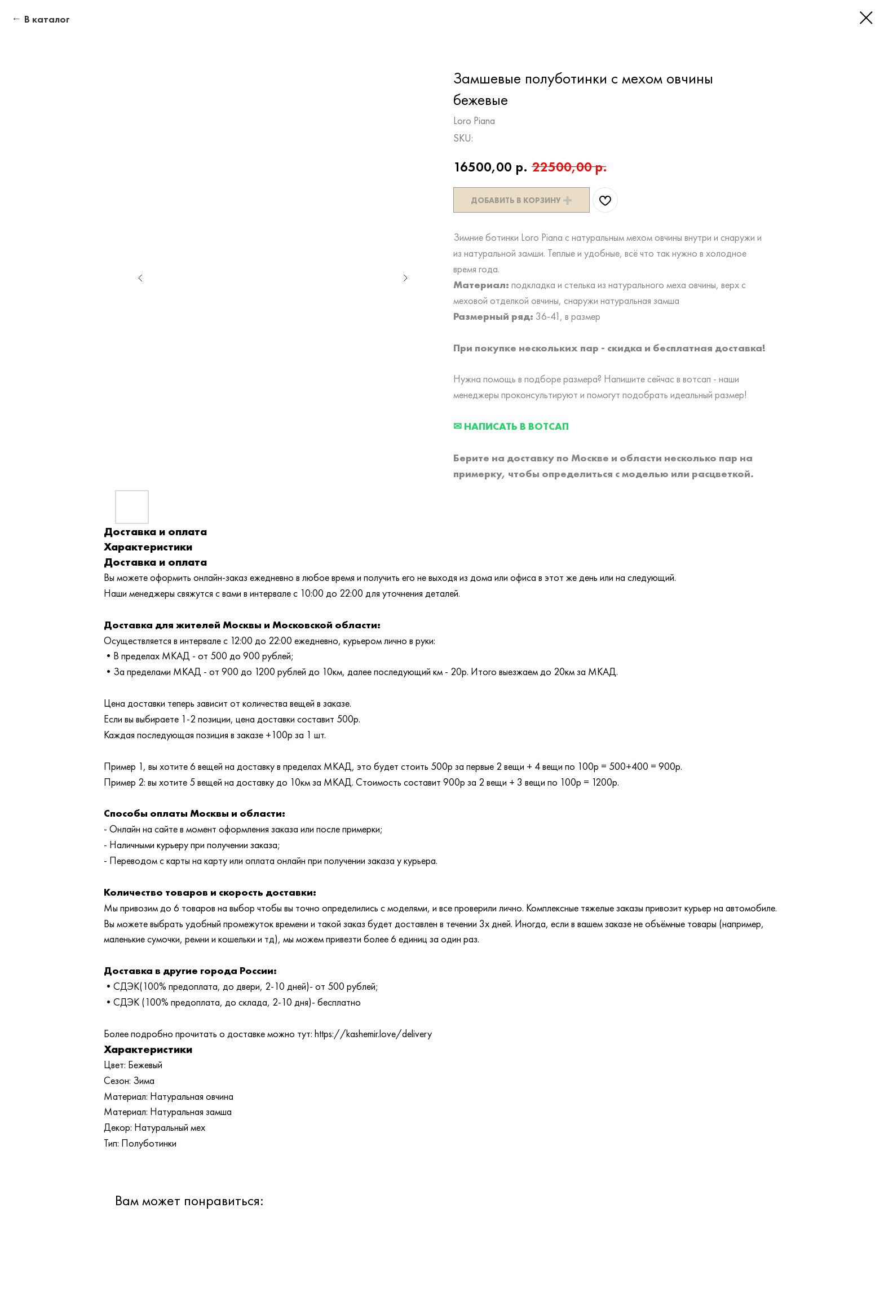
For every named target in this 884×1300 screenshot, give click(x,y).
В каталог (47, 18)
